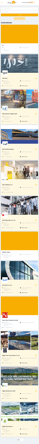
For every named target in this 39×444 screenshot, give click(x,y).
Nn (3, 45)
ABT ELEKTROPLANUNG (8, 149)
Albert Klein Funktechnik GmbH (10, 320)
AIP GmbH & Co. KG (7, 285)
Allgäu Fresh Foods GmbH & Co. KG (11, 355)
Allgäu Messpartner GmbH (8, 391)
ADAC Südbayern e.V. (7, 184)
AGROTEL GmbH (6, 252)
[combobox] (19, 8)
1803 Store (4, 78)
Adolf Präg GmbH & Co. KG (8, 220)
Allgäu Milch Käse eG (7, 426)
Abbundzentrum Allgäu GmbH (9, 113)
